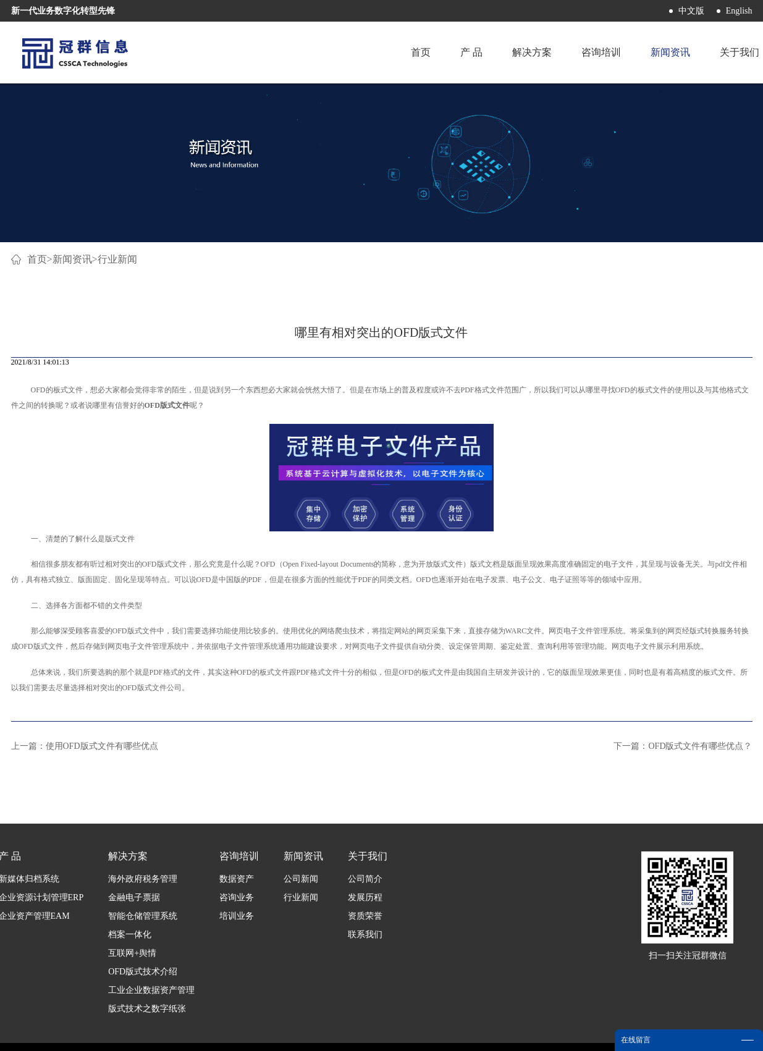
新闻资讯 (72, 259)
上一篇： (84, 746)
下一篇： (682, 746)
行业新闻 (117, 259)
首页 (421, 52)
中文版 (691, 10)
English (739, 10)
